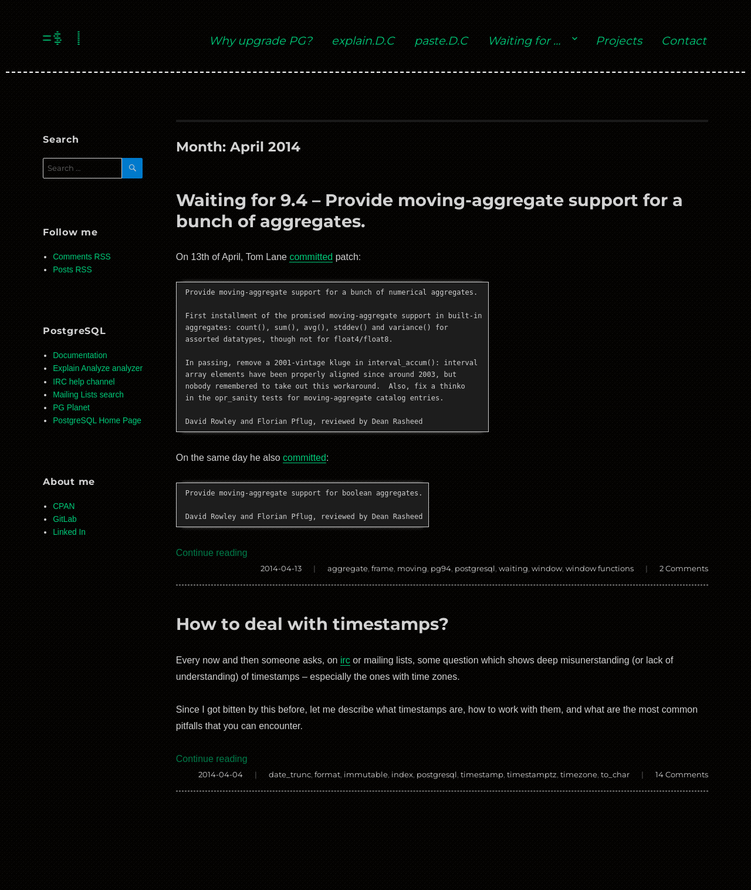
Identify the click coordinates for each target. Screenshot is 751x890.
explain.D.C (362, 40)
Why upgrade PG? (260, 40)
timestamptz (532, 774)
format (327, 774)
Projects (619, 40)
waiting (513, 568)
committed (311, 257)
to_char (615, 774)
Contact (683, 40)
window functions (600, 568)
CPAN (64, 506)
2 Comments (683, 568)
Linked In (69, 532)
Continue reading (212, 553)
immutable (366, 774)
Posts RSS (72, 269)
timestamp (482, 774)
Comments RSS (82, 256)
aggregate (347, 568)
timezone (578, 774)
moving (412, 568)
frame (382, 568)
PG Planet (71, 407)
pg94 (441, 568)
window (547, 568)
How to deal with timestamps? (312, 623)
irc (345, 660)
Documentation (80, 355)
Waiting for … (524, 40)
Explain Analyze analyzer (98, 368)
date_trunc (290, 774)
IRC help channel (83, 381)
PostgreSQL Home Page (97, 420)
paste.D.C (441, 40)
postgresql (475, 568)
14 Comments (681, 774)
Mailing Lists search (88, 394)
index (402, 774)
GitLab (65, 519)
